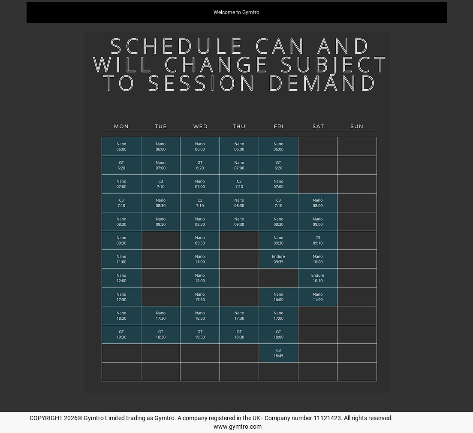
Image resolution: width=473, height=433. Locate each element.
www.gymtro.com (238, 426)
